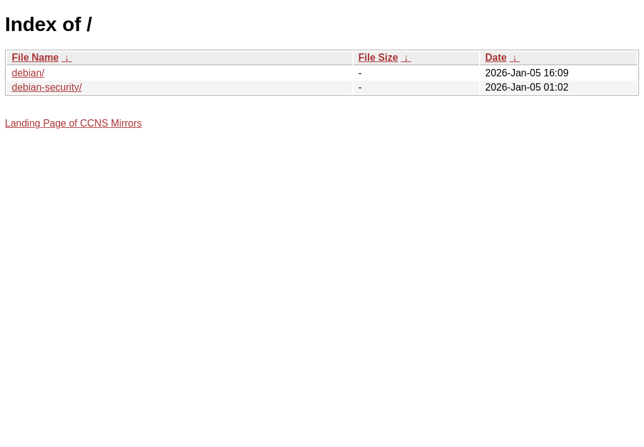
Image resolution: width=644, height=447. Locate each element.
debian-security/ (47, 87)
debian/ (28, 73)
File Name (35, 57)
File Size (378, 57)
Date (496, 57)
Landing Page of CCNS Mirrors (73, 123)
